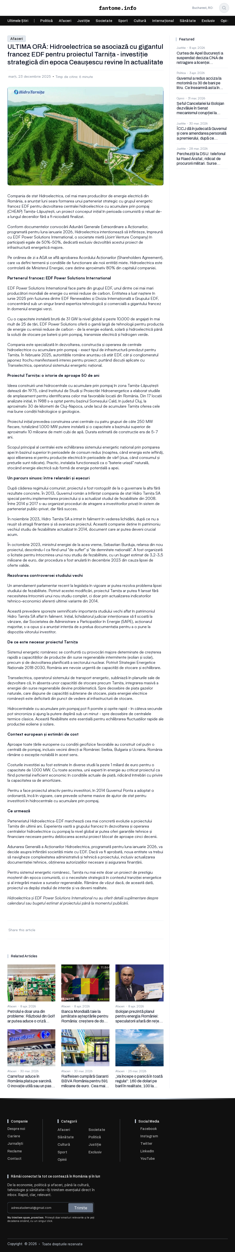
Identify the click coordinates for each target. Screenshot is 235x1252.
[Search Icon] (224, 7)
